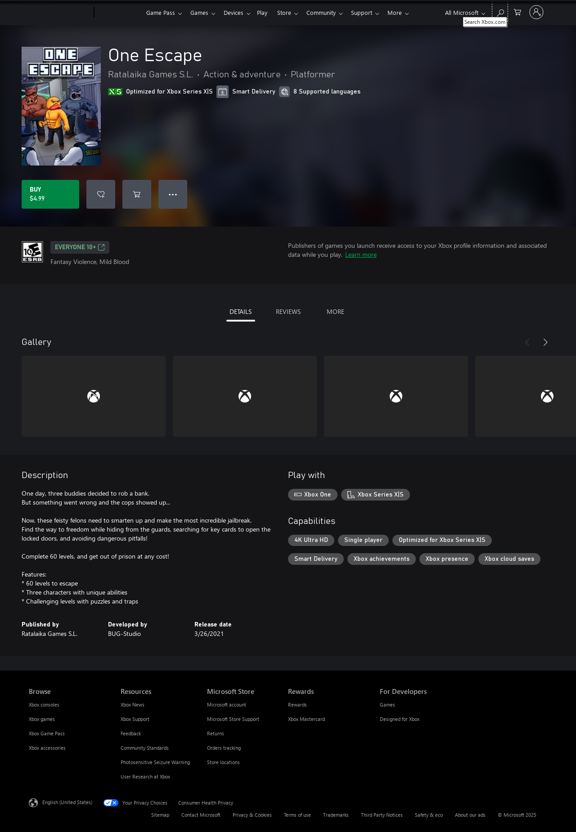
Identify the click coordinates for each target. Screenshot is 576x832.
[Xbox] (119, 12)
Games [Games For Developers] (387, 704)
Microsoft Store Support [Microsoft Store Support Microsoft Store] (233, 719)
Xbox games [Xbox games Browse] (42, 719)
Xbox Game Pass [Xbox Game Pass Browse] (47, 733)
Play (267, 12)
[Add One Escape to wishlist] (100, 194)
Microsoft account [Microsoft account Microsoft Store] (226, 704)
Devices (237, 12)
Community (330, 12)
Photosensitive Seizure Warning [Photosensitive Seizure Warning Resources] (155, 762)
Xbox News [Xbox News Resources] (132, 704)
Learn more (361, 254)
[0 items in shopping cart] (517, 11)
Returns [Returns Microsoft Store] (215, 733)
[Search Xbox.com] (500, 11)
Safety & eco (429, 815)
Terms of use (297, 815)
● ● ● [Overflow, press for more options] (173, 194)
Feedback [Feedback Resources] (131, 733)
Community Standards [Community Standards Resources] (145, 748)
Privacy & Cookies (252, 815)
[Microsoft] (59, 12)
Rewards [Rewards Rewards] (297, 704)
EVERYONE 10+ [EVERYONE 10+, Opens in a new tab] (80, 247)
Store (291, 12)
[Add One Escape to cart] (136, 194)
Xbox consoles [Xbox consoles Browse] (44, 704)
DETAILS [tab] (241, 311)
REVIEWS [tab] (288, 311)
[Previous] (527, 342)
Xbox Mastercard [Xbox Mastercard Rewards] (306, 719)
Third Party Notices (382, 815)
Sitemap (160, 815)
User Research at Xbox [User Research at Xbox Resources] (145, 776)
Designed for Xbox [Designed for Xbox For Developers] (399, 719)
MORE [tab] (335, 311)
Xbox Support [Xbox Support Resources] (135, 719)
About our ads (470, 815)
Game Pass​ (160, 12)
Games (201, 12)
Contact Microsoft (200, 815)
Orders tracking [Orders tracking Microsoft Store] (224, 748)
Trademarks (336, 815)
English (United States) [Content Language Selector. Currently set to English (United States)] (67, 802)
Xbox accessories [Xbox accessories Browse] (47, 748)
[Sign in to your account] (536, 12)
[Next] (545, 342)
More (407, 12)
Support (372, 12)
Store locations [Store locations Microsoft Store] (223, 762)
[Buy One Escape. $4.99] (50, 194)
